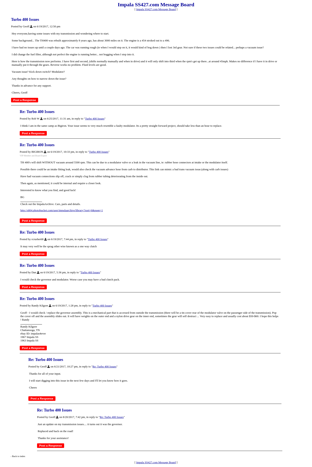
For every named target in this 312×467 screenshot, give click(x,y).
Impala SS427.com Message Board (156, 9)
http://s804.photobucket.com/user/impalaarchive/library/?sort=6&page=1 (61, 210)
